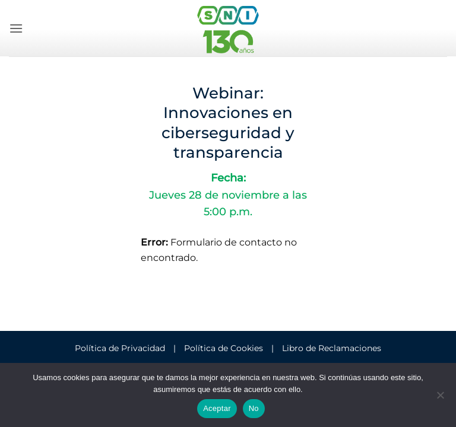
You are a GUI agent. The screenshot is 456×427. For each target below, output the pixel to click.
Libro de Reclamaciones (331, 348)
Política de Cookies (223, 348)
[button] (16, 28)
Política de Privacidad (120, 348)
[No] (440, 398)
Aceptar (217, 408)
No (254, 408)
